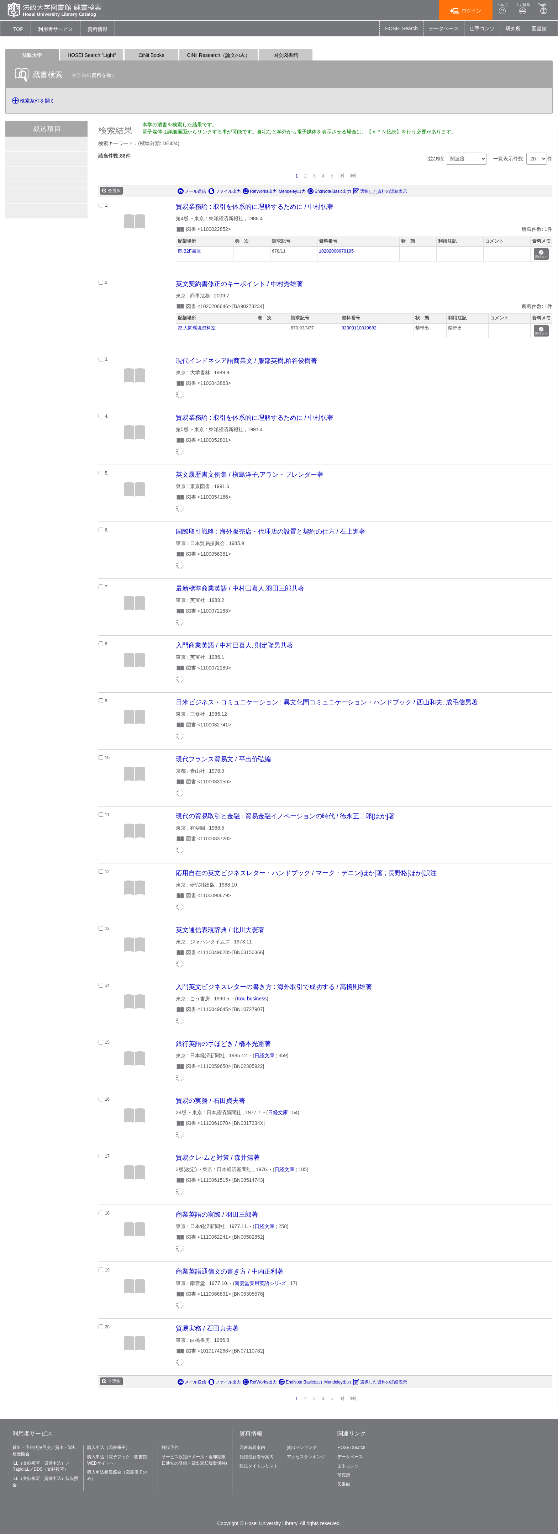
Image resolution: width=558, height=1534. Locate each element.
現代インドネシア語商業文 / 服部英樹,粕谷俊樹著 (246, 360)
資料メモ (541, 254)
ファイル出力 (224, 191)
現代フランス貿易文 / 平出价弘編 (223, 759)
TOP (18, 29)
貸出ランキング (302, 1447)
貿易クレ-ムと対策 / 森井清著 (218, 1157)
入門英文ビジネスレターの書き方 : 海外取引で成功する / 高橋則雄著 (274, 986)
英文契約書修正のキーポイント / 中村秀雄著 (239, 283)
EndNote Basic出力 (329, 191)
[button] (55, 29)
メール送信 (192, 191)
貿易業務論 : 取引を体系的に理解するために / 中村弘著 (254, 206)
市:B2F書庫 (189, 251)
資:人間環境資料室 (197, 328)
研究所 (513, 28)
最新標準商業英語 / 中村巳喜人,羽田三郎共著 (240, 588)
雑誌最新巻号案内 (256, 1456)
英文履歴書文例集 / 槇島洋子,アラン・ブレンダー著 (249, 474)
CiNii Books (151, 55)
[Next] (342, 175)
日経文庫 (264, 1055)
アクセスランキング (306, 1456)
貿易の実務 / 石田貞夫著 (210, 1100)
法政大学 (32, 55)
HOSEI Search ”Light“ (92, 55)
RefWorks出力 (260, 191)
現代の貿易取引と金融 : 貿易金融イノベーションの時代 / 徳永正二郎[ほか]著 (285, 816)
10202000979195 (336, 251)
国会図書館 (285, 55)
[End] (353, 175)
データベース (444, 28)
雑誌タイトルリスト (258, 1466)
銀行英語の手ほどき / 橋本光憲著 (223, 1043)
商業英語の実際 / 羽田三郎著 (217, 1214)
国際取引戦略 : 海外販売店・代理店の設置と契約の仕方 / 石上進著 (270, 531)
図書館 (539, 28)
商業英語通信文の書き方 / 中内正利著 (230, 1271)
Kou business (252, 998)
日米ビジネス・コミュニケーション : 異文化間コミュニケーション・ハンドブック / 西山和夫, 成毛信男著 (327, 702)
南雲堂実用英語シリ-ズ (260, 1283)
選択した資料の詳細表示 (380, 191)
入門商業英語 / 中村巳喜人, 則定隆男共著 (234, 645)
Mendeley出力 (292, 191)
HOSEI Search (401, 28)
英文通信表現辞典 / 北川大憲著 (220, 929)
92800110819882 (359, 328)
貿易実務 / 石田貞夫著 (207, 1328)
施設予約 (170, 1447)
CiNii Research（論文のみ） (218, 55)
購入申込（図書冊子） (108, 1447)
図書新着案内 (252, 1447)
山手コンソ (482, 28)
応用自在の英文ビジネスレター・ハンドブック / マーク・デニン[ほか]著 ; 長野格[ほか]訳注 (306, 873)
